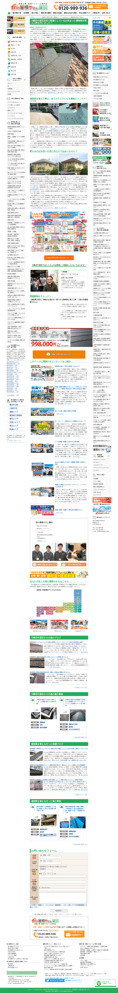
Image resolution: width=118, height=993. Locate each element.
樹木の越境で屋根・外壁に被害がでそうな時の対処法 (101, 215)
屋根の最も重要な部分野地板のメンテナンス (14, 277)
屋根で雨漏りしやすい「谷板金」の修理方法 (15, 251)
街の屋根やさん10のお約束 (100, 85)
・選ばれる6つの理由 (12, 948)
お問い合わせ (106, 13)
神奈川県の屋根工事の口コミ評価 (101, 224)
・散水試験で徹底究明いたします (52, 955)
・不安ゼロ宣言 (11, 951)
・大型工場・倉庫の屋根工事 (51, 962)
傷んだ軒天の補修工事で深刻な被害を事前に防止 (16, 151)
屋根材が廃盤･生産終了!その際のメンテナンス (14, 300)
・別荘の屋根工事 (48, 967)
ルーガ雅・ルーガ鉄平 (14, 105)
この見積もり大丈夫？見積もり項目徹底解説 (101, 189)
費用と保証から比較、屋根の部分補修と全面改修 (101, 241)
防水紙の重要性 (12, 273)
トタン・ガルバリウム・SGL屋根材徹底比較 (16, 309)
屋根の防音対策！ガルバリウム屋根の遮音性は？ (101, 383)
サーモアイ (96, 462)
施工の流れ (34, 13)
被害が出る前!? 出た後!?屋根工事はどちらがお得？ (101, 194)
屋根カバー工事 (63, 195)
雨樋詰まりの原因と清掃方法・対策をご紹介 (101, 404)
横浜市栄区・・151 (12, 390)
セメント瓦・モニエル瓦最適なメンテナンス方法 (14, 182)
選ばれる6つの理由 (98, 82)
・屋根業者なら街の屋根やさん (87, 964)
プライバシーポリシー (65, 914)
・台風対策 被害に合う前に (50, 957)
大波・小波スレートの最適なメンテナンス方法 (16, 191)
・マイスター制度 (11, 955)
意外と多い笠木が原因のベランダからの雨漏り (16, 146)
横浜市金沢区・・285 (12, 377)
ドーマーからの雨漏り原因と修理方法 (16, 341)
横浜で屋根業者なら (98, 486)
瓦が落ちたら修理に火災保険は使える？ (101, 335)
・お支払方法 (10, 957)
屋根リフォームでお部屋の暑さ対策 (101, 437)
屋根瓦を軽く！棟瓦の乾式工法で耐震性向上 (101, 350)
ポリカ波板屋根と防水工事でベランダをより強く (101, 400)
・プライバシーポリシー (86, 965)
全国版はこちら (80, 631)
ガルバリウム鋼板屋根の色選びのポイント (16, 323)
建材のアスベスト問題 (14, 266)
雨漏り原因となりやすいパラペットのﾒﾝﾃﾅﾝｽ (16, 168)
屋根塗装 (76, 35)
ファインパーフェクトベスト (101, 467)
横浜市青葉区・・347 (12, 383)
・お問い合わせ (83, 967)
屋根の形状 (11, 220)
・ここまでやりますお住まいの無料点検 (54, 951)
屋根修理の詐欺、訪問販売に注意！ (101, 198)
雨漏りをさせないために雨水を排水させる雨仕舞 (16, 246)
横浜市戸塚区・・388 (12, 386)
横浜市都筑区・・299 (12, 384)
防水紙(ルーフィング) (57, 129)
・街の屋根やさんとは (13, 946)
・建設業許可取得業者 (85, 962)
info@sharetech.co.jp (103, 531)
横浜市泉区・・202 (12, 388)
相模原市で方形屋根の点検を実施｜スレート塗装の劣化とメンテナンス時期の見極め (59, 779)
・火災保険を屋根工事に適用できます (53, 960)
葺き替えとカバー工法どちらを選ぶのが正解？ (101, 258)
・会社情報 (82, 955)
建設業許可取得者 (98, 484)
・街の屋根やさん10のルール (15, 950)
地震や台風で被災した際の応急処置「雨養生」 (16, 209)
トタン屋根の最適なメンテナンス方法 (101, 277)
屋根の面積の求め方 (13, 212)
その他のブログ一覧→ (81, 687)
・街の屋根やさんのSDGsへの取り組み (17, 958)
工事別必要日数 (97, 315)
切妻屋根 (34, 189)
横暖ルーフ (11, 110)
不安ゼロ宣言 (97, 88)
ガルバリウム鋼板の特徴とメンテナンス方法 (16, 318)
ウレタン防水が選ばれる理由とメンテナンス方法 (16, 159)
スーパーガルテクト (13, 102)
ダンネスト (96, 470)
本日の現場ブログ (84, 13)
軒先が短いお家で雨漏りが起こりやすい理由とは (16, 258)
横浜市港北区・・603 (12, 379)
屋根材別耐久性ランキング (15, 288)
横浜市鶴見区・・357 (12, 362)
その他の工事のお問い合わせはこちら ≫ (59, 257)
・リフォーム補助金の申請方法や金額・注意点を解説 (57, 969)
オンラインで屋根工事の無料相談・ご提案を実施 (101, 172)
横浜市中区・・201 (12, 367)
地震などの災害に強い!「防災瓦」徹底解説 (101, 354)
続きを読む (73, 381)
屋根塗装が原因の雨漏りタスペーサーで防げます (14, 155)
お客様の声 (96, 13)
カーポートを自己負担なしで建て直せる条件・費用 (101, 395)
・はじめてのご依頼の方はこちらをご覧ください (56, 946)
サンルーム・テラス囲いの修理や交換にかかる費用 (101, 421)
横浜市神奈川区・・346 (13, 363)
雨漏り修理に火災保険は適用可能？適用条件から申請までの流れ (101, 340)
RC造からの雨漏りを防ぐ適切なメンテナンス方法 (15, 336)
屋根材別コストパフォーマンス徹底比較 (16, 284)
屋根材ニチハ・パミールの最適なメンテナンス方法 (101, 289)
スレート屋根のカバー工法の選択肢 (101, 268)
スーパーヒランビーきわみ (15, 113)
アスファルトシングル (14, 91)
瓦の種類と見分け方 (13, 255)
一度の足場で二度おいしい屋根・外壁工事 (101, 372)
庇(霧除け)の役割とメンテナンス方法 (16, 195)
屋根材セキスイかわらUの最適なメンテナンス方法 (101, 293)
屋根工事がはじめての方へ (100, 77)
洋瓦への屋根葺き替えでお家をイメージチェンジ (16, 305)
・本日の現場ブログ (12, 967)
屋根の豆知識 (57, 13)
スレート (10, 83)
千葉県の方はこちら (60, 631)
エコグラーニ (11, 107)
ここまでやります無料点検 (100, 93)
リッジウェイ (11, 116)
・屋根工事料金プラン (49, 950)
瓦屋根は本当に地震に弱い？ (101, 387)
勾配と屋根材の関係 (13, 243)
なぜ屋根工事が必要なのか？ (101, 233)
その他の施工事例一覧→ (80, 737)
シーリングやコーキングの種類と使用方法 (16, 200)
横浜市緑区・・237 (12, 381)
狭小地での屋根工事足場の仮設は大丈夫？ (101, 309)
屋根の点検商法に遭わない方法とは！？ (101, 206)
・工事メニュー (47, 948)
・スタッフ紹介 (83, 960)
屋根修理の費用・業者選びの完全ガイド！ (101, 176)
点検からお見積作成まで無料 (75, 39)
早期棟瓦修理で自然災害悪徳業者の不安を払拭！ (14, 186)
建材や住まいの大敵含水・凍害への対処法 (14, 239)
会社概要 (26, 13)
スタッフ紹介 (97, 481)
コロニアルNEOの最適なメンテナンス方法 (102, 298)
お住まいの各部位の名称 (14, 131)
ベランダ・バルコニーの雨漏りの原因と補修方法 (16, 177)
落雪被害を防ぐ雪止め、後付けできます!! (101, 432)
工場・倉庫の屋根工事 (99, 413)
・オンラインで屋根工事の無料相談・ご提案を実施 (93, 946)
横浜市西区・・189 (12, 365)
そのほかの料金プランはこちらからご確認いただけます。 (49, 207)
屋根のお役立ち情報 (70, 13)
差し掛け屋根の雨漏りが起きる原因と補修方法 (16, 228)
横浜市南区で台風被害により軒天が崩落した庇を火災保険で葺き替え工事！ (46, 808)
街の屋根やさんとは (98, 79)
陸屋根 (9, 94)
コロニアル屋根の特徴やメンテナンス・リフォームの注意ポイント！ (101, 303)
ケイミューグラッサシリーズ (15, 118)
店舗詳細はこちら (41, 541)
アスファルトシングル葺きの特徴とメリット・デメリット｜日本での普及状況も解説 (59, 642)
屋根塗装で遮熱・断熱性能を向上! (101, 368)
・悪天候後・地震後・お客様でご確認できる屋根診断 (93, 950)
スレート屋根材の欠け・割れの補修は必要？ (101, 273)
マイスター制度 (97, 98)
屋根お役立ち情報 (98, 322)
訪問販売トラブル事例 (99, 202)
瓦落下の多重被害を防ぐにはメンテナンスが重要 (101, 330)
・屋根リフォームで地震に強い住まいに (54, 958)
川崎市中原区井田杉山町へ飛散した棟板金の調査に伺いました (53, 672)
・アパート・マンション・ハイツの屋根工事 (55, 964)
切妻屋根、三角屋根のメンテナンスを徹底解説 (16, 223)
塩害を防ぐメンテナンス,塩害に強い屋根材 (16, 291)
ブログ (38, 17)
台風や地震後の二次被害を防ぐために (101, 345)
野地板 (36, 129)
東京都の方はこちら (39, 631)
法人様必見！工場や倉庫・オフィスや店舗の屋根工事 (101, 428)
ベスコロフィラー (98, 465)
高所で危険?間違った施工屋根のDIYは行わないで (15, 327)
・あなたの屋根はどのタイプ (87, 948)
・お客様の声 (10, 965)
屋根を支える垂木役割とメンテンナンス (14, 332)
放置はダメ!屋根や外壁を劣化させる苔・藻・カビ (16, 296)
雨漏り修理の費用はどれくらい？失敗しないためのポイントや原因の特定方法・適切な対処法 (101, 247)
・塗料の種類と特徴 (84, 953)
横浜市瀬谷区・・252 (12, 391)
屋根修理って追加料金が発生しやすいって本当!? (101, 210)
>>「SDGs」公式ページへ (14, 440)
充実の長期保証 (97, 96)
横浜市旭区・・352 (12, 374)
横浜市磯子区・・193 (12, 376)
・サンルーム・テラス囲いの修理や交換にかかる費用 (57, 966)
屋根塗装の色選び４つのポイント (101, 363)
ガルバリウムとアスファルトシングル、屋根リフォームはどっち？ (101, 377)
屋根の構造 (11, 134)
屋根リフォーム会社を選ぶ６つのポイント (101, 318)
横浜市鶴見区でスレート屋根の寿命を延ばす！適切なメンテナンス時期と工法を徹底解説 (60, 765)
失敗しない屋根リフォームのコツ (101, 236)
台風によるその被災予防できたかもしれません (101, 326)
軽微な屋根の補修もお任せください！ (101, 441)
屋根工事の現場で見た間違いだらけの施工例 (101, 359)
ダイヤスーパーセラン (99, 459)
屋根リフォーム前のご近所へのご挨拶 (101, 185)
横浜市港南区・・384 (12, 370)
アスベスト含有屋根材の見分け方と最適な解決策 (16, 263)
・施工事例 (10, 964)
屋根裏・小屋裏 (12, 231)
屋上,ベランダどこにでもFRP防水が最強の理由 (16, 173)
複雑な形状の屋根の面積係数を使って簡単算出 (14, 216)
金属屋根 (10, 88)
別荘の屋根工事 (97, 424)
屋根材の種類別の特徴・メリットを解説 (16, 127)
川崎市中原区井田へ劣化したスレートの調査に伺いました (52, 657)
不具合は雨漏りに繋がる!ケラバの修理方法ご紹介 (16, 142)
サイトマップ (97, 495)
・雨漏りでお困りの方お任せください (53, 953)
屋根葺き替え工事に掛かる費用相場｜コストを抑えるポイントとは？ (101, 263)
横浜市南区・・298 (12, 369)
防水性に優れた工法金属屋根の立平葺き (16, 204)
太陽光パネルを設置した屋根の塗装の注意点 (101, 284)
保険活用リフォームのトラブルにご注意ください (101, 219)
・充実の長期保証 (11, 953)
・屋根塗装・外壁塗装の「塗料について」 (90, 951)
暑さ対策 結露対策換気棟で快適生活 (13, 235)
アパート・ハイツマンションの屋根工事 (101, 416)
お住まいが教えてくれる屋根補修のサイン (101, 253)
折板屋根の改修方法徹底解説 (101, 281)
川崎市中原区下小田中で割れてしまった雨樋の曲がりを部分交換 (46, 701)
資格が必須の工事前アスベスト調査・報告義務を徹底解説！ (16, 270)
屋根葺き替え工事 (53, 92)
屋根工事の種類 (46, 13)
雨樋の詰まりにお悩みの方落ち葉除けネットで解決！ (101, 409)
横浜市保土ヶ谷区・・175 (14, 372)
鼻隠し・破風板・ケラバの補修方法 (16, 137)
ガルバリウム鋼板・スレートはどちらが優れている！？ (16, 314)
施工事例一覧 (17, 13)
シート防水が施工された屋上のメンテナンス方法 (16, 164)
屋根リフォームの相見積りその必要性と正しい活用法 (101, 181)
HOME (32, 17)
